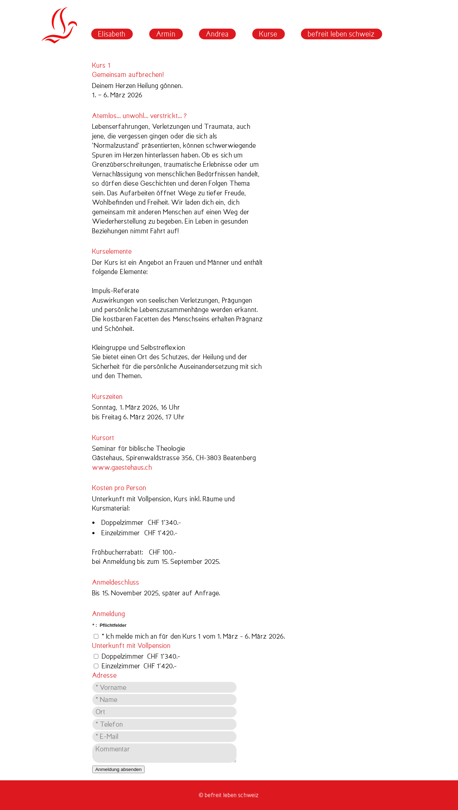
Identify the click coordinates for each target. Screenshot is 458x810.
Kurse (268, 34)
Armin (166, 34)
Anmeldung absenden (118, 769)
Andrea (217, 34)
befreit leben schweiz (341, 34)
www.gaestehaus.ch (122, 467)
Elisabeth (112, 34)
